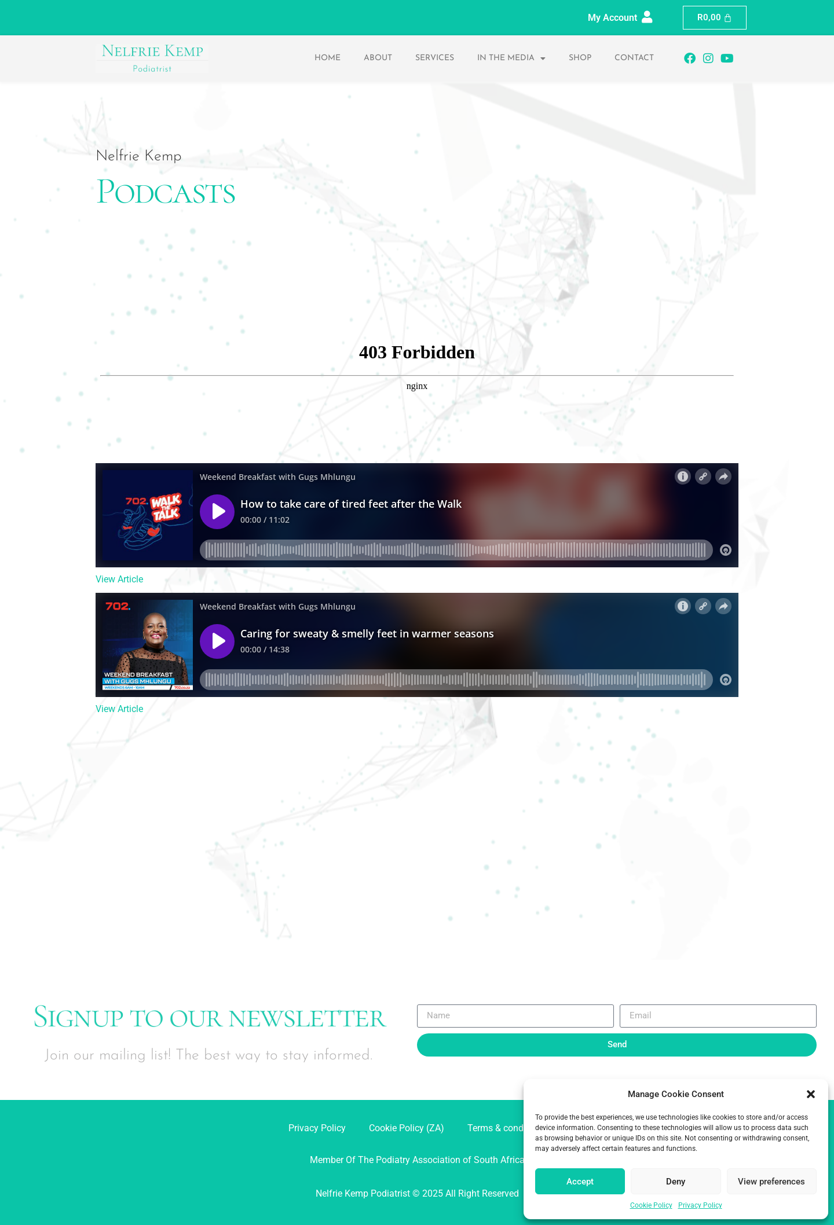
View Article (119, 579)
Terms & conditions (506, 1128)
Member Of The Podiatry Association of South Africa (417, 1159)
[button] (811, 1094)
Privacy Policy (700, 1205)
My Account (612, 17)
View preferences (771, 1181)
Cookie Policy (651, 1205)
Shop (580, 58)
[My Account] (647, 17)
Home (327, 58)
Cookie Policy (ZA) (406, 1128)
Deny (675, 1181)
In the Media (511, 58)
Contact (634, 58)
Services (434, 58)
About (378, 58)
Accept (580, 1181)
